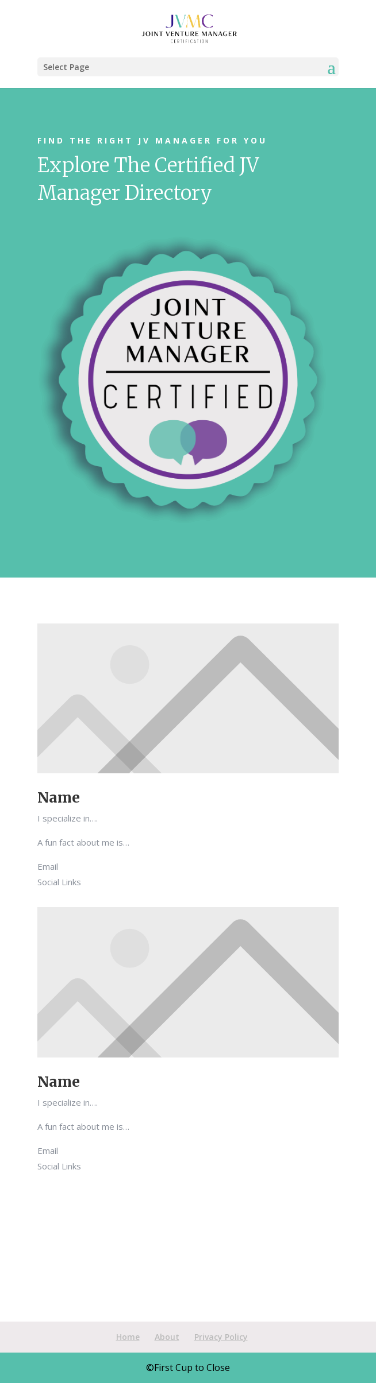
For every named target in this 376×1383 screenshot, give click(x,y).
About (167, 1336)
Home (128, 1336)
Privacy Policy (221, 1336)
